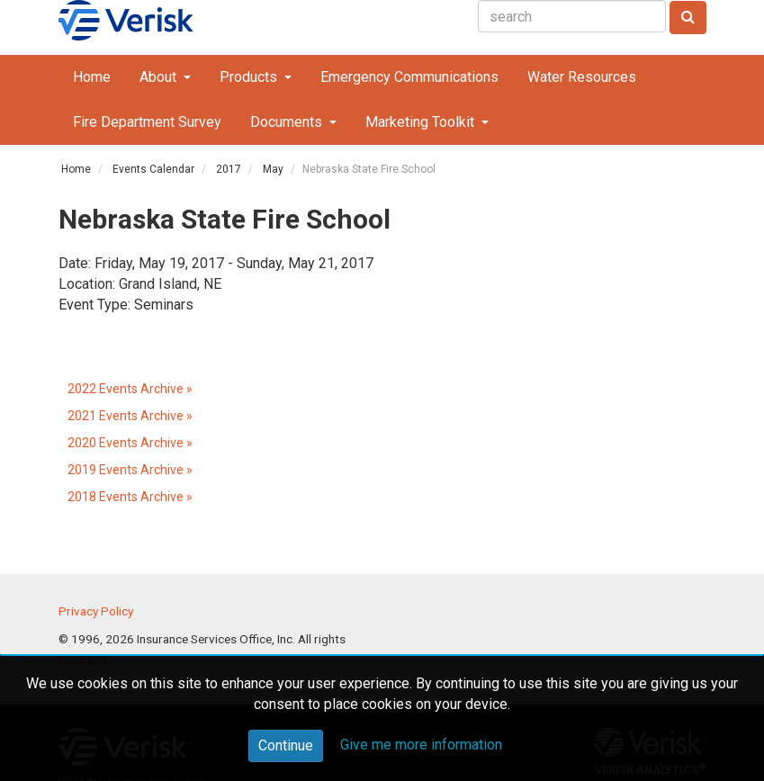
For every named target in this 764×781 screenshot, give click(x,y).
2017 (228, 169)
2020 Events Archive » (130, 442)
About (159, 76)
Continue (285, 745)
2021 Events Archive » (130, 415)
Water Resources (581, 76)
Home (92, 76)
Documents (288, 121)
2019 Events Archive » (130, 469)
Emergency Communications (409, 76)
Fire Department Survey (147, 121)
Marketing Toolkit (421, 121)
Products (250, 76)
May (273, 169)
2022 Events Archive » (130, 389)
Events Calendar (153, 169)
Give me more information (421, 744)
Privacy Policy (95, 611)
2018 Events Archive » (130, 496)
